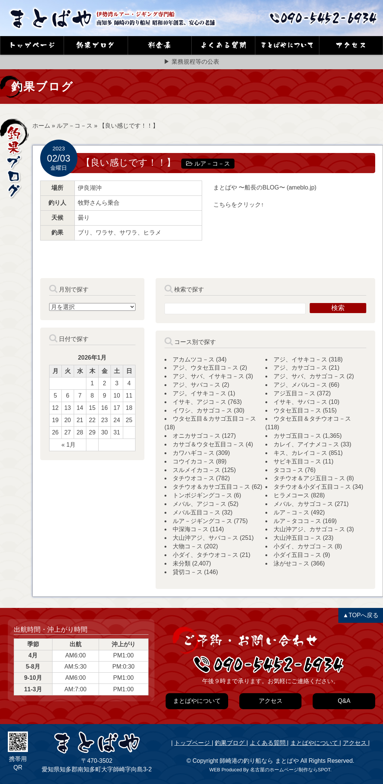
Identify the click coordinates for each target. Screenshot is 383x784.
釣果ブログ (230, 743)
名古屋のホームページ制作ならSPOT (290, 769)
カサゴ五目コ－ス (297, 436)
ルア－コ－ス (74, 125)
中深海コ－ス (190, 529)
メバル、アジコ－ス (199, 504)
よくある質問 (268, 743)
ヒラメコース (291, 495)
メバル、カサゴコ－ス (303, 504)
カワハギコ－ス (193, 453)
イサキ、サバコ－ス (300, 402)
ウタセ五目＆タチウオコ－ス (312, 418)
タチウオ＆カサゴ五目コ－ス (211, 487)
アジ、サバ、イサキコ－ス (208, 376)
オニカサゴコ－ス (196, 436)
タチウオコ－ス (193, 478)
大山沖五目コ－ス (297, 538)
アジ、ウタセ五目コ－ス (205, 367)
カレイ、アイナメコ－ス (306, 444)
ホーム (41, 125)
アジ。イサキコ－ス (199, 393)
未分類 (182, 563)
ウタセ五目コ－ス (297, 410)
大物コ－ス (187, 546)
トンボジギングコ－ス (202, 495)
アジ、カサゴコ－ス (300, 367)
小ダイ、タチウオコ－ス (205, 555)
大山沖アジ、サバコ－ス (205, 538)
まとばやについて (314, 743)
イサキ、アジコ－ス (199, 402)
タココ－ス (288, 470)
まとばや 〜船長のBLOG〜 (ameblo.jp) (264, 187)
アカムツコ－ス (193, 359)
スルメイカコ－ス (196, 470)
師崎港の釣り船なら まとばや (259, 761)
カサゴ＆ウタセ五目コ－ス (208, 444)
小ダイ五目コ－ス (297, 555)
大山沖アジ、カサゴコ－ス (309, 529)
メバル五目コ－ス (196, 512)
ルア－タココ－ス (297, 521)
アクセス (355, 743)
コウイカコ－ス (193, 461)
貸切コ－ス (187, 572)
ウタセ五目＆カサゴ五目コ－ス (214, 418)
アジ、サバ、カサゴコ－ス (309, 376)
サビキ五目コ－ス (297, 461)
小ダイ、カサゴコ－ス (303, 546)
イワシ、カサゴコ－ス (202, 410)
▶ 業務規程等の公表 (191, 61)
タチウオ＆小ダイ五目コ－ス (312, 487)
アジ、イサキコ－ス (300, 359)
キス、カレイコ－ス (300, 453)
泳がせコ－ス (291, 563)
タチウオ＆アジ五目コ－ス (309, 478)
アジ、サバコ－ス (196, 385)
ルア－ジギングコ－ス (202, 521)
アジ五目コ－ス (294, 393)
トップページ (192, 743)
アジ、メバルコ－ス (300, 385)
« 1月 (68, 445)
